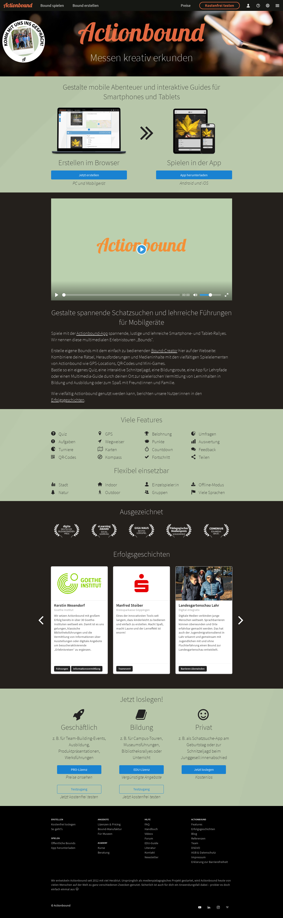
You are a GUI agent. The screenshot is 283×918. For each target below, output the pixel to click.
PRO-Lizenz (79, 769)
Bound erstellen (86, 5)
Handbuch (151, 829)
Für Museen (105, 833)
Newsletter (151, 857)
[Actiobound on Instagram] (218, 907)
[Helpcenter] (259, 5)
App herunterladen (194, 175)
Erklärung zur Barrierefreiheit (209, 862)
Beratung (103, 852)
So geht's (57, 829)
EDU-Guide (151, 843)
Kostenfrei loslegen (63, 824)
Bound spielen (52, 5)
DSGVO (195, 848)
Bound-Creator (164, 350)
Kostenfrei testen (219, 5)
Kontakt (150, 852)
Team (194, 843)
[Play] (141, 249)
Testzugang (79, 789)
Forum (149, 838)
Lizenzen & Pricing (109, 824)
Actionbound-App (92, 333)
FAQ (147, 824)
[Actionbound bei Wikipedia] (227, 907)
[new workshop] (23, 41)
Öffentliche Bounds (63, 843)
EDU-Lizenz (142, 769)
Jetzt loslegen (204, 769)
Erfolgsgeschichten (67, 400)
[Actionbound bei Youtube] (200, 907)
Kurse (101, 848)
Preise (186, 5)
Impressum (198, 857)
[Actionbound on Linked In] (209, 907)
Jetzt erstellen (89, 175)
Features (196, 824)
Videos (149, 834)
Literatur (150, 848)
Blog (194, 834)
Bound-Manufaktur (110, 829)
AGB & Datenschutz (203, 852)
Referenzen (198, 838)
